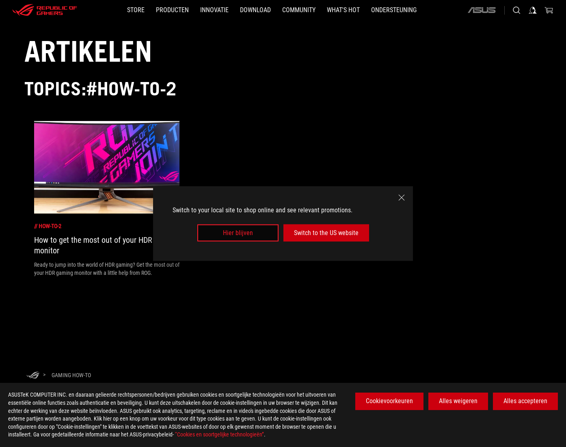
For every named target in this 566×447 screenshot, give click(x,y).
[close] (401, 197)
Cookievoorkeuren (389, 401)
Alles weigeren (458, 401)
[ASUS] (481, 10)
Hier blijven (238, 233)
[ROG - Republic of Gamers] (44, 10)
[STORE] (136, 10)
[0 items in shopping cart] (549, 10)
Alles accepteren (525, 401)
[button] (172, 10)
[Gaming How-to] (71, 375)
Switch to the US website (326, 233)
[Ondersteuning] (394, 10)
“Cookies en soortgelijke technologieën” (219, 434)
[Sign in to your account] (533, 10)
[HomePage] (32, 375)
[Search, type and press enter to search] (516, 10)
